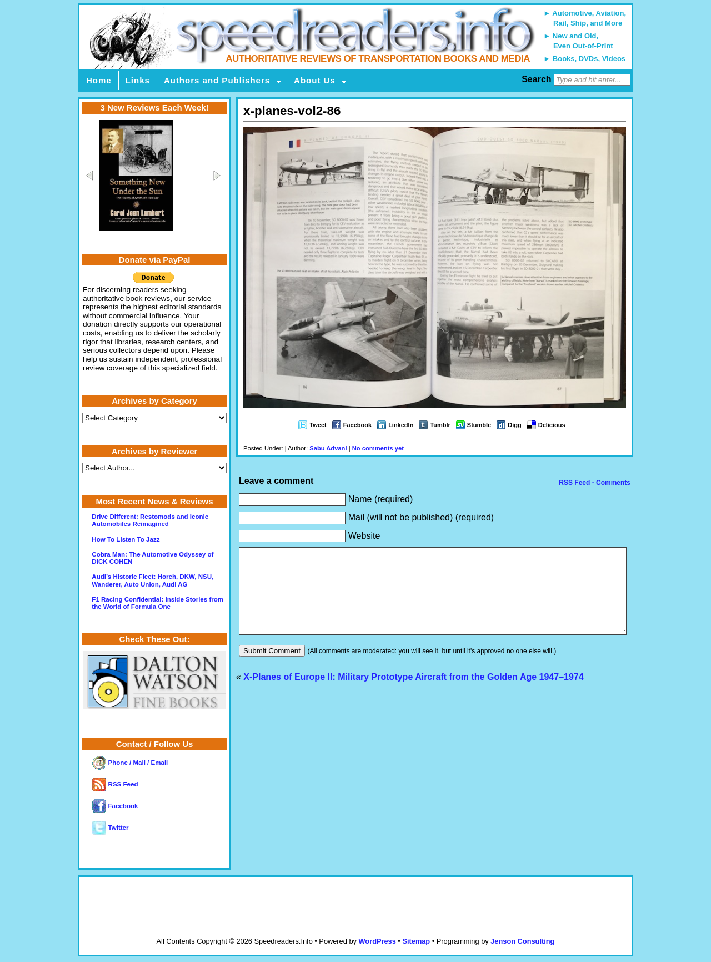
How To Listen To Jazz (125, 539)
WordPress (376, 941)
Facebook (357, 425)
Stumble (479, 425)
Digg (514, 425)
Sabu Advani (328, 448)
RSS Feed (115, 784)
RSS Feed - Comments (593, 483)
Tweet (317, 425)
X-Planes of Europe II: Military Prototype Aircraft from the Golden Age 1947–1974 (413, 693)
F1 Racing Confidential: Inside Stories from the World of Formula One (157, 603)
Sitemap (416, 941)
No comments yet (378, 448)
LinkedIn (400, 425)
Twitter (110, 827)
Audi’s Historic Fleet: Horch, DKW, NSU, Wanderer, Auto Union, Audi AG (152, 580)
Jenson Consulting (522, 941)
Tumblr (440, 425)
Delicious (551, 425)
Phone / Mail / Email (130, 762)
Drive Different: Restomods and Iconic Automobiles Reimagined (150, 520)
